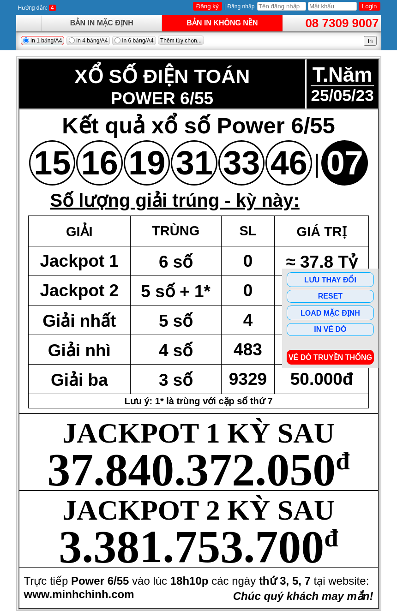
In (370, 40)
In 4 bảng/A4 (88, 40)
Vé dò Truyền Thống (330, 357)
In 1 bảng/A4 (42, 40)
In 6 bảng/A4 (134, 40)
